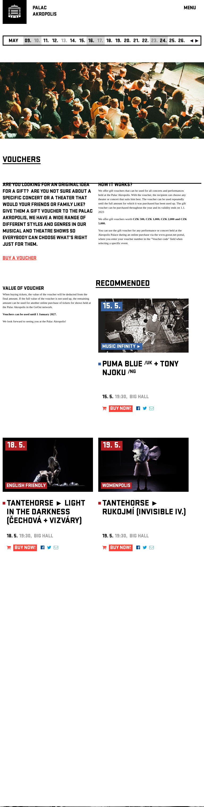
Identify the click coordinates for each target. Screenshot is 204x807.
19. (118, 41)
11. (46, 41)
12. (55, 41)
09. (28, 41)
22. (145, 41)
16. (91, 41)
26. (181, 41)
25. (172, 41)
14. (73, 41)
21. (136, 41)
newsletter (167, 673)
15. (82, 41)
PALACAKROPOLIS (45, 11)
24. (163, 41)
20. (127, 41)
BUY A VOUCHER (19, 259)
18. (109, 41)
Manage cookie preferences (23, 735)
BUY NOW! (120, 409)
